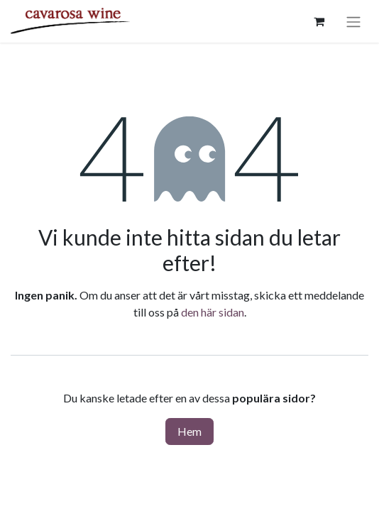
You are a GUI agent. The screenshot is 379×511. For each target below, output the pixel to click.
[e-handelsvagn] (318, 21)
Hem (189, 431)
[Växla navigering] (353, 21)
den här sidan (212, 312)
